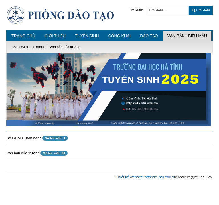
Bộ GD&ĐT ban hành (27, 47)
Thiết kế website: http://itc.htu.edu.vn (146, 177)
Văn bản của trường (65, 47)
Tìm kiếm (135, 10)
